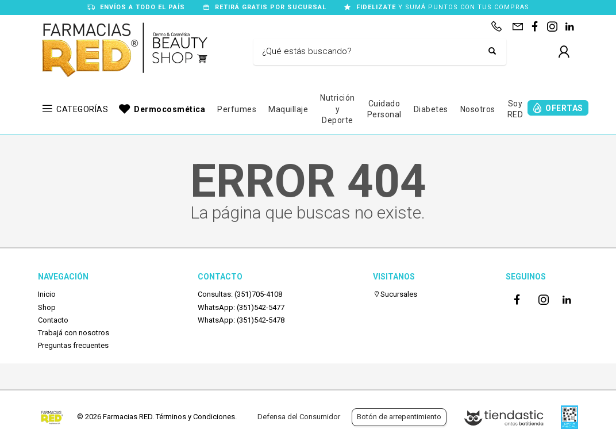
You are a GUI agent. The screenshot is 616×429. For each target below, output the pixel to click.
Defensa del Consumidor (298, 416)
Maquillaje (288, 109)
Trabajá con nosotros (73, 332)
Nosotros (477, 109)
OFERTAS (564, 108)
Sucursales (395, 294)
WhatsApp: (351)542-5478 (241, 320)
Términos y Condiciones (195, 416)
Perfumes (236, 109)
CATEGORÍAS (82, 109)
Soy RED (515, 109)
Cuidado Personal (384, 109)
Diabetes (431, 109)
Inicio (47, 294)
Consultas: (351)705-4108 (240, 294)
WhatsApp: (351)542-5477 (241, 307)
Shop (47, 307)
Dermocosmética (169, 109)
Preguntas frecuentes (73, 345)
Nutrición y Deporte (337, 109)
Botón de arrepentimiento (399, 416)
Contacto (53, 320)
